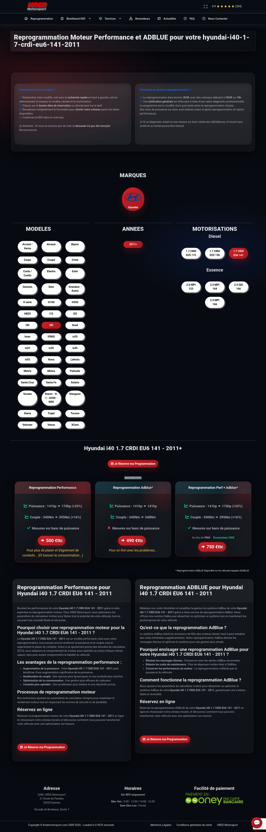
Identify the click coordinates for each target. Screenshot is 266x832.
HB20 (27, 313)
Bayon (75, 244)
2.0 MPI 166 (214, 302)
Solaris (75, 382)
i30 (27, 325)
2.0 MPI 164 (214, 287)
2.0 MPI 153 (191, 287)
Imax (27, 336)
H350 (75, 302)
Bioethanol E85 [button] (75, 18)
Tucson (75, 413)
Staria (27, 413)
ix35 (51, 348)
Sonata (27, 394)
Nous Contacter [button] (215, 18)
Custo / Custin (27, 273)
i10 (51, 313)
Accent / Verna (28, 246)
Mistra (51, 371)
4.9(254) (227, 6)
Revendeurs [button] (139, 18)
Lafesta (75, 359)
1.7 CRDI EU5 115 (191, 253)
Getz (51, 286)
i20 (75, 313)
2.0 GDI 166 (238, 287)
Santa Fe (51, 382)
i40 (51, 325)
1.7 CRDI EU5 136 (214, 253)
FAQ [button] (189, 18)
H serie (27, 302)
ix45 (75, 348)
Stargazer (75, 394)
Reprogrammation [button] (38, 18)
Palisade (75, 371)
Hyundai (133, 199)
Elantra (51, 271)
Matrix (27, 371)
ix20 (75, 336)
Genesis (27, 286)
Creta (75, 259)
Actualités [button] (166, 18)
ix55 (27, 359)
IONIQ (51, 336)
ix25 (27, 348)
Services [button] (110, 18)
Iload (75, 325)
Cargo (27, 259)
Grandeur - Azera (75, 289)
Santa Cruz (27, 382)
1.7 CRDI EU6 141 (238, 253)
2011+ (133, 244)
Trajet (51, 413)
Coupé (51, 259)
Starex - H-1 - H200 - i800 (51, 398)
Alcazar (51, 244)
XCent (75, 424)
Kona (51, 359)
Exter (75, 271)
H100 (51, 302)
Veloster (28, 424)
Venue (51, 424)
